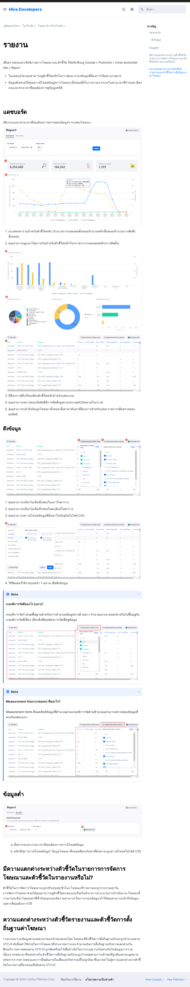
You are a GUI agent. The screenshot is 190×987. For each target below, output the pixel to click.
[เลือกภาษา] (132, 9)
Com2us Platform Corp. (40, 979)
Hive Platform (176, 979)
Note (14, 594)
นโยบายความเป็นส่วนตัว (99, 979)
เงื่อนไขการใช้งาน (70, 979)
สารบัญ (151, 26)
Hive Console (155, 979)
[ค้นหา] (162, 9)
